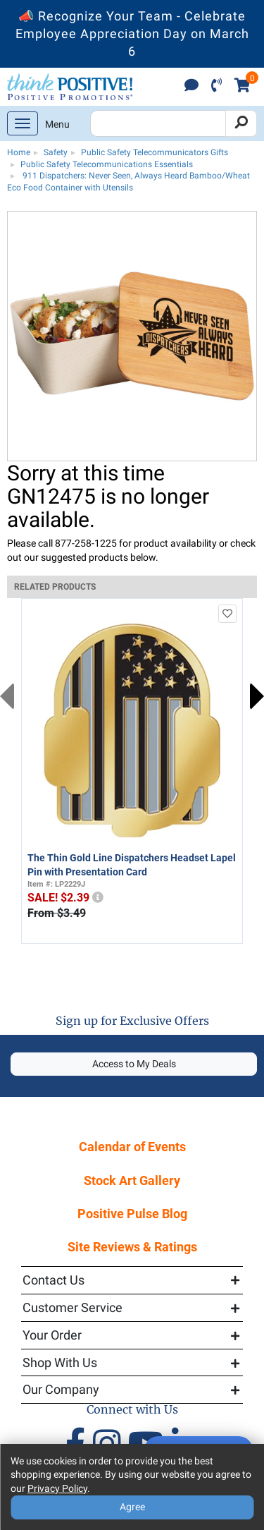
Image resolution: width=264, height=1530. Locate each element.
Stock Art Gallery (132, 1180)
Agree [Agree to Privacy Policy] (132, 1506)
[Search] (241, 123)
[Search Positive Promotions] (158, 123)
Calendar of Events (132, 1146)
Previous (7, 696)
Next (257, 696)
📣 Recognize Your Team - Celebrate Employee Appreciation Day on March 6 (132, 33)
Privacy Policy (57, 1488)
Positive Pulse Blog (132, 1213)
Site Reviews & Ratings (132, 1246)
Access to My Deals (134, 1063)
